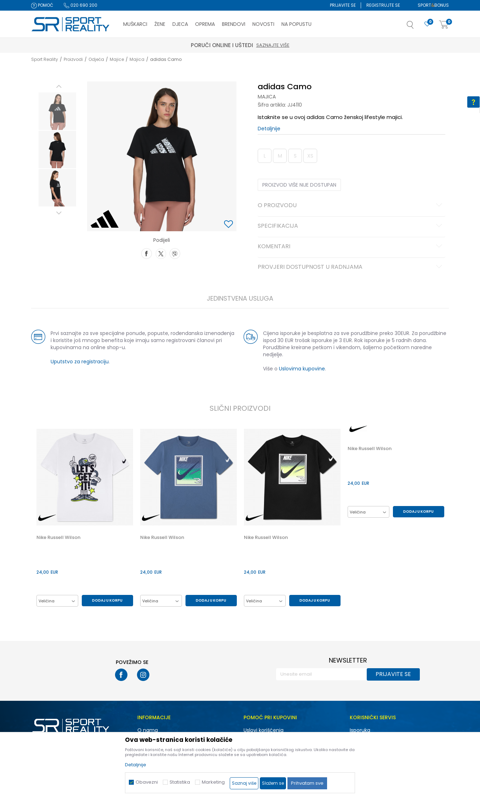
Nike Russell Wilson (58, 537)
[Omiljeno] (427, 24)
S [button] (295, 155)
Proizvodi (73, 59)
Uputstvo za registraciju (80, 361)
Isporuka (360, 730)
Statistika (180, 782)
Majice (117, 59)
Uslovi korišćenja (264, 730)
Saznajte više (273, 45)
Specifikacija (351, 226)
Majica (137, 59)
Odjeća (96, 59)
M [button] (280, 155)
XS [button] (310, 155)
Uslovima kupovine (302, 368)
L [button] (265, 155)
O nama (147, 730)
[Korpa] (444, 25)
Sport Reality (44, 59)
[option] (57, 111)
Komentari (351, 246)
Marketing (213, 782)
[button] (417, 27)
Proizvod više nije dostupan (299, 184)
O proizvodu (351, 205)
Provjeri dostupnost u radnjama (351, 267)
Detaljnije (269, 128)
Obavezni (147, 782)
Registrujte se (383, 5)
